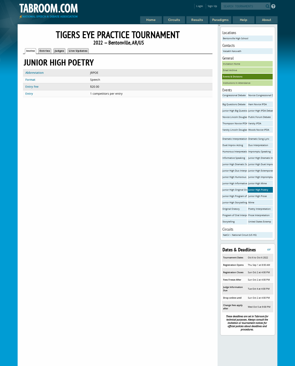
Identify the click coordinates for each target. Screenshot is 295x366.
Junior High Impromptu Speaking (260, 176)
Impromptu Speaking (259, 151)
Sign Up (212, 6)
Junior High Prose (257, 196)
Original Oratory (231, 208)
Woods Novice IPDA (258, 129)
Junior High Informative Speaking (234, 183)
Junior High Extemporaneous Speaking (260, 170)
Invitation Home (231, 63)
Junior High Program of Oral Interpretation (234, 196)
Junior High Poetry (258, 189)
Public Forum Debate (259, 117)
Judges (59, 51)
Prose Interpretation (259, 215)
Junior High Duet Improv (260, 164)
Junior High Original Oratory (234, 189)
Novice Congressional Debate (260, 95)
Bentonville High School (235, 38)
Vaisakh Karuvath (232, 51)
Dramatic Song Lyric (258, 138)
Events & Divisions (232, 76)
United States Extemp (259, 221)
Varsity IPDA (254, 123)
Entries (45, 51)
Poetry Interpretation (259, 208)
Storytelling (228, 221)
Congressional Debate (234, 95)
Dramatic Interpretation (234, 138)
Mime (251, 202)
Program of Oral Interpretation (234, 215)
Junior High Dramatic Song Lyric (234, 164)
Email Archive (230, 70)
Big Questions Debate (233, 104)
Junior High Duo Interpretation (234, 170)
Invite (30, 51)
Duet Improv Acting (232, 145)
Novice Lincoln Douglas (234, 117)
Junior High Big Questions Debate (234, 110)
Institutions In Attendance (236, 82)
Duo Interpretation (258, 145)
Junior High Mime (257, 183)
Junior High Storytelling (234, 202)
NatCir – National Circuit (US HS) (239, 234)
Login (199, 6)
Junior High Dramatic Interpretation (260, 157)
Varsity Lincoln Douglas (234, 129)
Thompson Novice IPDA (234, 123)
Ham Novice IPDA (257, 104)
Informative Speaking (233, 157)
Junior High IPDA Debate (260, 110)
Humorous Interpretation (234, 151)
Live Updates (78, 51)
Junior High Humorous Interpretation (234, 176)
